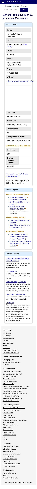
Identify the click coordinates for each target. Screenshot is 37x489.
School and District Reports (11, 464)
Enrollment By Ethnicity (18, 197)
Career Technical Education (11, 410)
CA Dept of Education (13, 2)
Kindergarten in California (11, 396)
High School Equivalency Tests (12, 391)
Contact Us (6, 340)
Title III (5, 439)
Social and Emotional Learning (12, 398)
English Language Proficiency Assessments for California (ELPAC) (20, 243)
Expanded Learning (9, 422)
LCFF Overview (11, 271)
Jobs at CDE (7, 345)
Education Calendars (9, 449)
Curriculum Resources (10, 381)
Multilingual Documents (10, 459)
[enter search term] (11, 9)
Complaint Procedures (10, 376)
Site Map (13, 473)
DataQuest (10, 303)
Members (6, 364)
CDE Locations (7, 333)
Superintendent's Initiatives (11, 353)
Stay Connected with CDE (11, 350)
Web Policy (6, 475)
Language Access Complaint (11, 454)
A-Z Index (6, 473)
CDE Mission (7, 335)
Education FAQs (8, 451)
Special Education (8, 432)
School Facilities (8, 430)
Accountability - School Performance (14, 408)
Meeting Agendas (8, 360)
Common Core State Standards (12, 374)
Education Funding (9, 384)
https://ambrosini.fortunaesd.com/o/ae (20, 81)
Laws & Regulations (9, 456)
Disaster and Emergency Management (15, 420)
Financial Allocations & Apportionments (15, 388)
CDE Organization (8, 338)
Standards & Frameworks (11, 401)
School (17, 6)
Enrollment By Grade (17, 200)
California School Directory (15, 294)
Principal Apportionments (10, 425)
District (25, 6)
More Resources (10, 466)
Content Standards (9, 379)
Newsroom (6, 348)
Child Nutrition (7, 415)
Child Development (9, 417)
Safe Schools (7, 427)
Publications (6, 461)
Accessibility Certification (10, 478)
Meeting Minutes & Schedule (12, 362)
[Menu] (2, 1)
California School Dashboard (12, 371)
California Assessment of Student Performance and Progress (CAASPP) (19, 237)
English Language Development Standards (16, 386)
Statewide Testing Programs (16, 282)
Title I (4, 437)
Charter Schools (8, 413)
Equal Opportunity (8, 343)
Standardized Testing (9, 435)
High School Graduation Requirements (15, 393)
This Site (9, 6)
